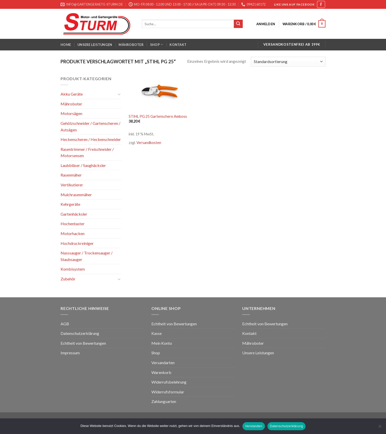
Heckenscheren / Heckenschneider (91, 139)
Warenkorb (161, 372)
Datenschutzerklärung (80, 333)
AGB (65, 323)
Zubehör (68, 278)
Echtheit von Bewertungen (83, 343)
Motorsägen (71, 113)
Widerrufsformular (167, 391)
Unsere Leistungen (94, 45)
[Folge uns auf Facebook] (321, 4)
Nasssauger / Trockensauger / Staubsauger (87, 256)
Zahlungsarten (163, 401)
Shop (156, 44)
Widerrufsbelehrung (168, 382)
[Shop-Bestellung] (288, 62)
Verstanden (253, 426)
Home (66, 45)
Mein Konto (161, 343)
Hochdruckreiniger (77, 243)
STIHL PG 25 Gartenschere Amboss (158, 116)
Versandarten (163, 362)
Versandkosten (148, 142)
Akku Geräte (72, 94)
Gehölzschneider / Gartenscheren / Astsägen (90, 126)
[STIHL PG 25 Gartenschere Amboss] (160, 92)
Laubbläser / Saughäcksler (83, 165)
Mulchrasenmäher (76, 194)
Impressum (70, 352)
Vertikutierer (72, 184)
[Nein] (379, 428)
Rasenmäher (71, 174)
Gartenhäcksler (74, 214)
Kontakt (178, 45)
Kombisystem (73, 269)
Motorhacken (73, 233)
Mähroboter (131, 45)
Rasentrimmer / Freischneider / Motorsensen (87, 152)
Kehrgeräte (70, 204)
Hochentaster (73, 223)
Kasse (156, 333)
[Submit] (238, 24)
